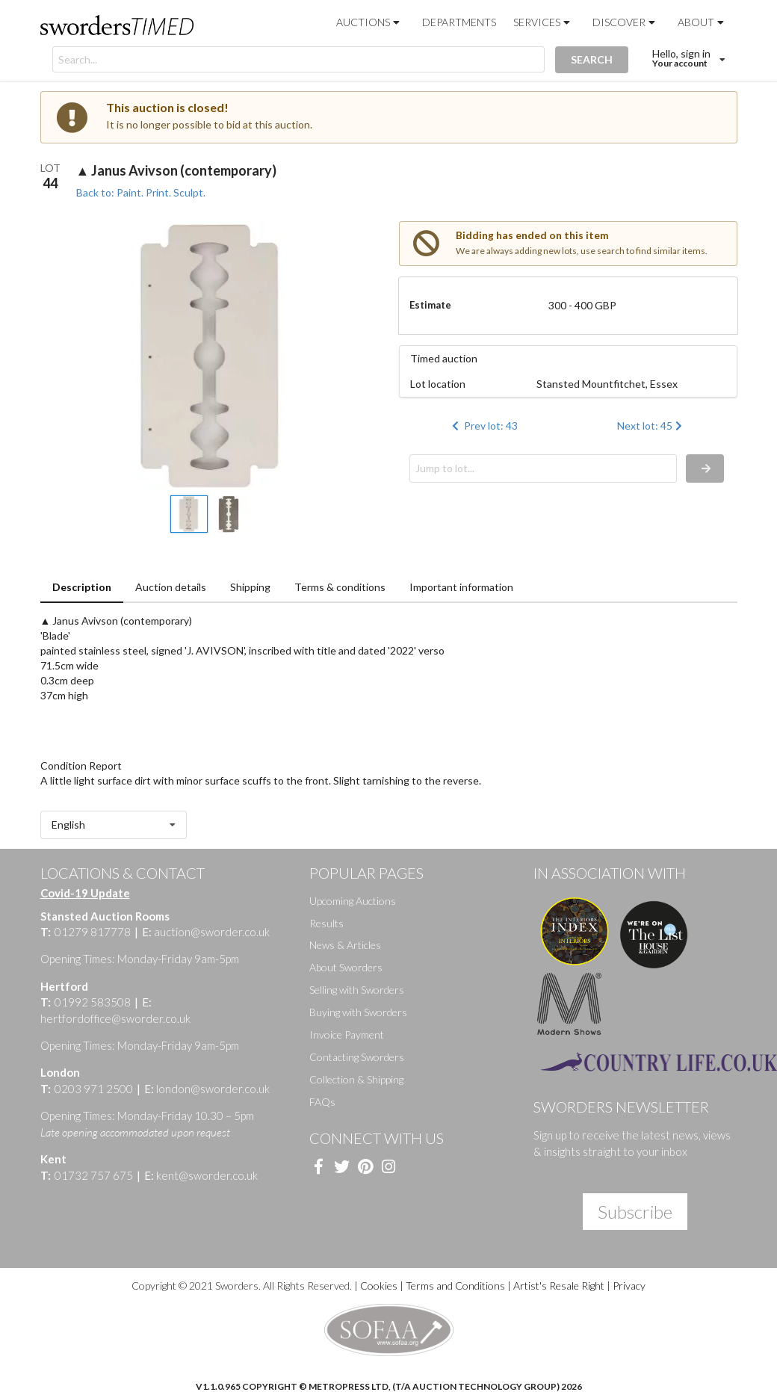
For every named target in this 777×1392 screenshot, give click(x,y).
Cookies (377, 1285)
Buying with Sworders (358, 1012)
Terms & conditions (340, 587)
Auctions (369, 22)
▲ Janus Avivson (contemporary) (176, 170)
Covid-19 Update (85, 893)
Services (543, 22)
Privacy (629, 1285)
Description (81, 587)
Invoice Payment (346, 1034)
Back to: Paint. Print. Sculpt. (140, 192)
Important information (461, 587)
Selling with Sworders (356, 989)
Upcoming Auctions (352, 900)
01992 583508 (93, 1002)
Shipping (250, 587)
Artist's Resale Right (558, 1285)
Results (326, 923)
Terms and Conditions (455, 1285)
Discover (625, 22)
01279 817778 (93, 931)
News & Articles (345, 944)
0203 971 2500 (94, 1088)
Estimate (430, 305)
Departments (459, 22)
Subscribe (635, 1211)
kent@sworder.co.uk (201, 1175)
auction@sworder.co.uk (206, 931)
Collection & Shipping (356, 1079)
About (702, 22)
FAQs (322, 1101)
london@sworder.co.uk (207, 1088)
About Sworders (346, 967)
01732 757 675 (94, 1175)
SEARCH (592, 59)
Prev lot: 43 (483, 425)
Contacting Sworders (356, 1057)
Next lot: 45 (651, 425)
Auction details (170, 587)
